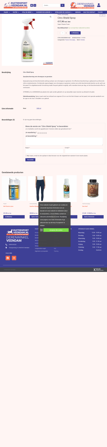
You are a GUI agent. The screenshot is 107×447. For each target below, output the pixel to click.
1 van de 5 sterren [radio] (38, 133)
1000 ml (38, 108)
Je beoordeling (31, 136)
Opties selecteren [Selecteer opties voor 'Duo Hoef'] (89, 217)
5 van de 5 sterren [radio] (46, 133)
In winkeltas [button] (8, 217)
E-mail (67, 148)
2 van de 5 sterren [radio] (40, 133)
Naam (27, 148)
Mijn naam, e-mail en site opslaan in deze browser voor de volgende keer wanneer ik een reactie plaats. (57, 155)
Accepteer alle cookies (56, 230)
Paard (59, 14)
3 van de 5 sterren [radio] (42, 133)
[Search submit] (62, 5)
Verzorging (65, 14)
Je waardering (31, 132)
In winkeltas (75, 33)
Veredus (82, 40)
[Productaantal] (62, 33)
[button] (7, 12)
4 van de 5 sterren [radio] (44, 133)
